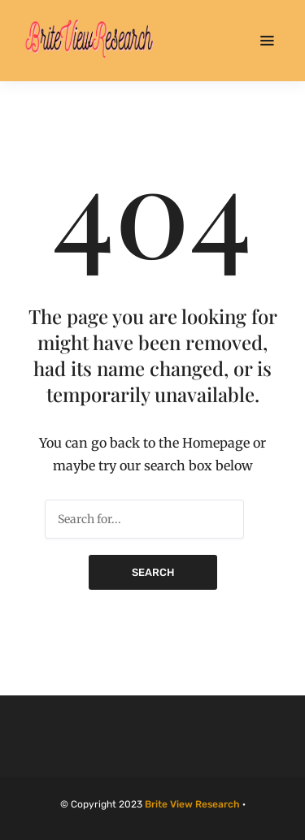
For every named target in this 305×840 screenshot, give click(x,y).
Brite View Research (192, 804)
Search (153, 572)
